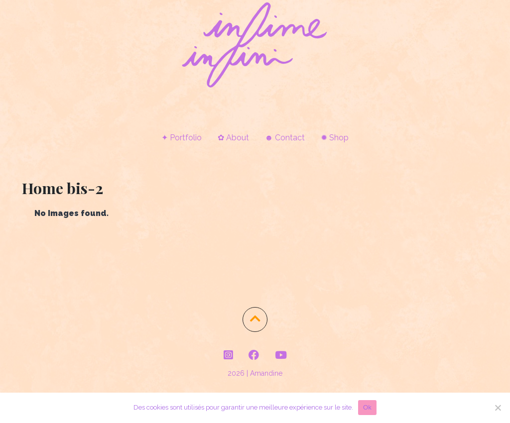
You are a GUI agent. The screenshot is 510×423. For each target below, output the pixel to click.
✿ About (233, 137)
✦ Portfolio (181, 137)
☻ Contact (285, 137)
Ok (367, 407)
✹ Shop (335, 137)
